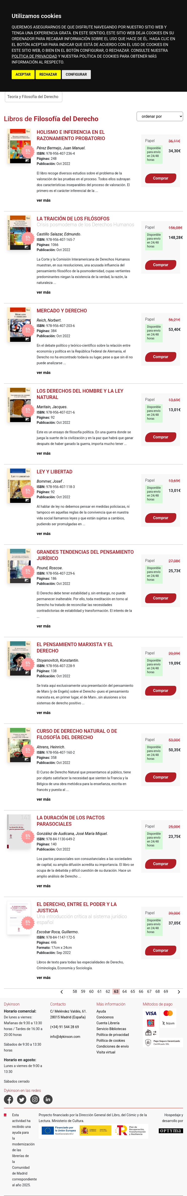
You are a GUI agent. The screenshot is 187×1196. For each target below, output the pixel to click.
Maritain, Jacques (52, 407)
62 (108, 991)
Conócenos (105, 1017)
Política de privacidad (112, 1035)
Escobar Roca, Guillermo (57, 932)
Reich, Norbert (49, 320)
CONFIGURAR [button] (76, 74)
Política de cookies (110, 1040)
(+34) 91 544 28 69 (64, 1027)
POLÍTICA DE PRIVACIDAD (34, 56)
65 (133, 991)
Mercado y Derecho (62, 311)
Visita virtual (105, 1052)
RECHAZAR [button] (48, 74)
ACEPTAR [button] (23, 74)
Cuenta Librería (107, 1023)
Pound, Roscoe (49, 568)
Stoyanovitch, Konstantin (57, 660)
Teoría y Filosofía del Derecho (32, 96)
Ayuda (101, 1011)
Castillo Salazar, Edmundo (58, 234)
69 (166, 991)
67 (149, 991)
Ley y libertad (55, 472)
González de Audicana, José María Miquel (72, 833)
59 (83, 991)
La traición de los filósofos (73, 219)
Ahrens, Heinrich (50, 747)
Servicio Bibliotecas (111, 1029)
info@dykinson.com (65, 1037)
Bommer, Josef (50, 481)
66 (141, 991)
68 (157, 991)
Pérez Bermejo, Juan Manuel (61, 148)
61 (99, 991)
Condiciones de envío (112, 1046)
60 (91, 991)
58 (75, 991)
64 (124, 991)
